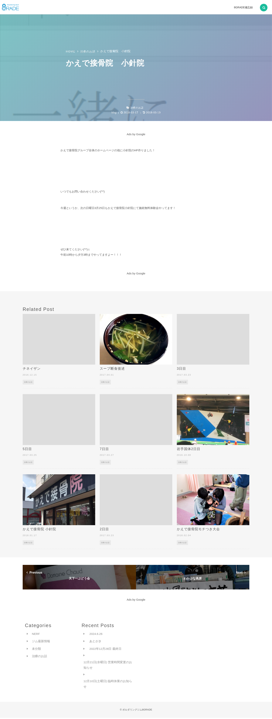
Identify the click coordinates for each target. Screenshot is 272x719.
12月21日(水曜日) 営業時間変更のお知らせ (107, 665)
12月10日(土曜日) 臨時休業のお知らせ (107, 684)
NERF (36, 633)
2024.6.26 (96, 633)
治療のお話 (137, 107)
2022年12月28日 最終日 (105, 649)
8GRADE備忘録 (243, 7)
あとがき (95, 641)
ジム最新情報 (41, 641)
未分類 (36, 649)
